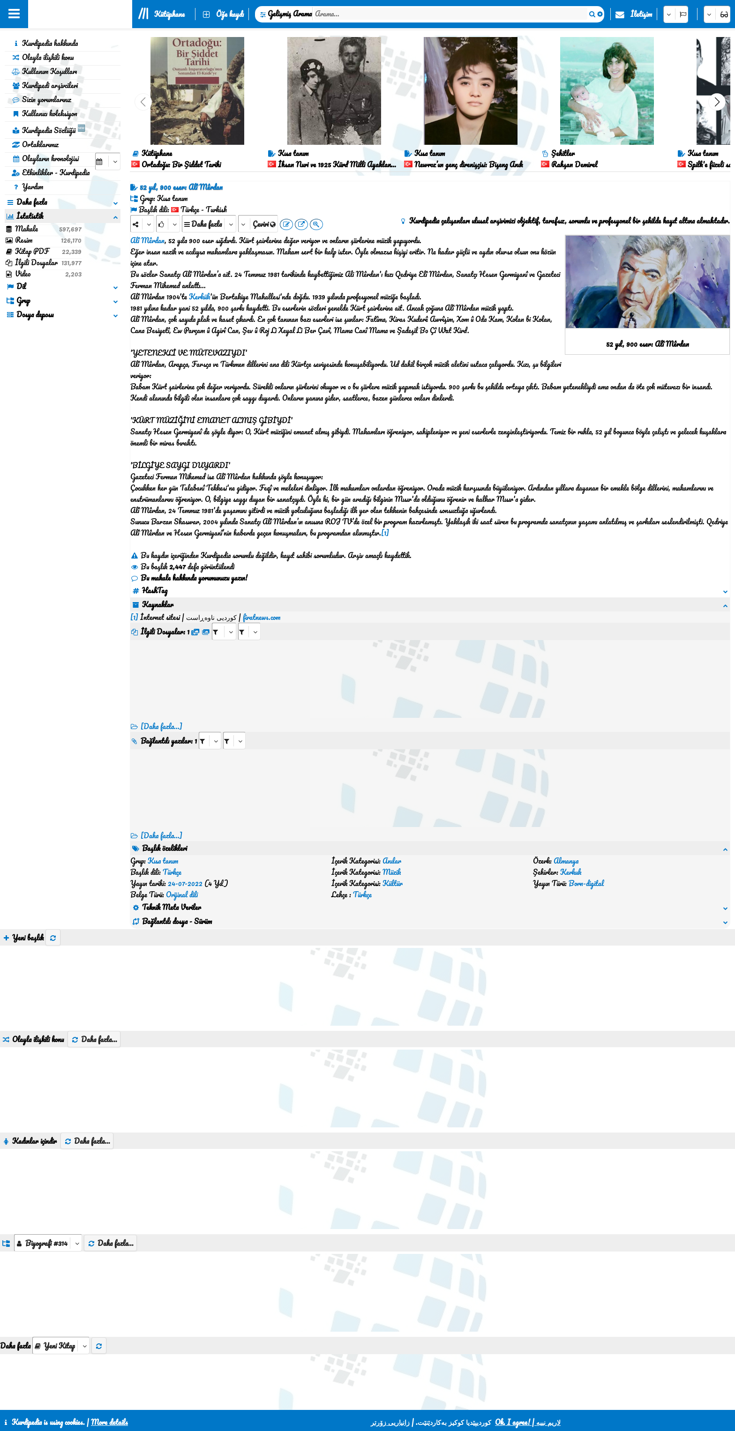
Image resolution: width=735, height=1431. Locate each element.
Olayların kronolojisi (45, 158)
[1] (385, 532)
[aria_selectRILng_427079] (234, 729)
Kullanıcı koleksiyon (44, 113)
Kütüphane (169, 14)
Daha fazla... (94, 983)
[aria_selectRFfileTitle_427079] (249, 620)
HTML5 (381, 1399)
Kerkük (199, 296)
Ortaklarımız (35, 144)
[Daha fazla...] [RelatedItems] (161, 824)
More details (109, 1422)
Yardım (27, 186)
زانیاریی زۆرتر (390, 1422)
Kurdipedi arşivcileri (45, 85)
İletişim (641, 14)
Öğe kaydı (230, 14)
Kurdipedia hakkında (45, 43)
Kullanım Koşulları (44, 71)
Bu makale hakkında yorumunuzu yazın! (189, 577)
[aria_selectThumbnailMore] (61, 1289)
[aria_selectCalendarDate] (108, 161)
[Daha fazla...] (161, 715)
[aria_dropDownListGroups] (48, 1186)
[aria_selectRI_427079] (210, 729)
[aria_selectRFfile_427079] (224, 620)
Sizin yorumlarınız (41, 99)
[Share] (142, 224)
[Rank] (168, 224)
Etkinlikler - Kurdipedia (51, 172)
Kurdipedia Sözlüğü (48, 129)
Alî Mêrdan (147, 240)
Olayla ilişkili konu (43, 57)
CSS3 (345, 1399)
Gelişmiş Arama (290, 13)
